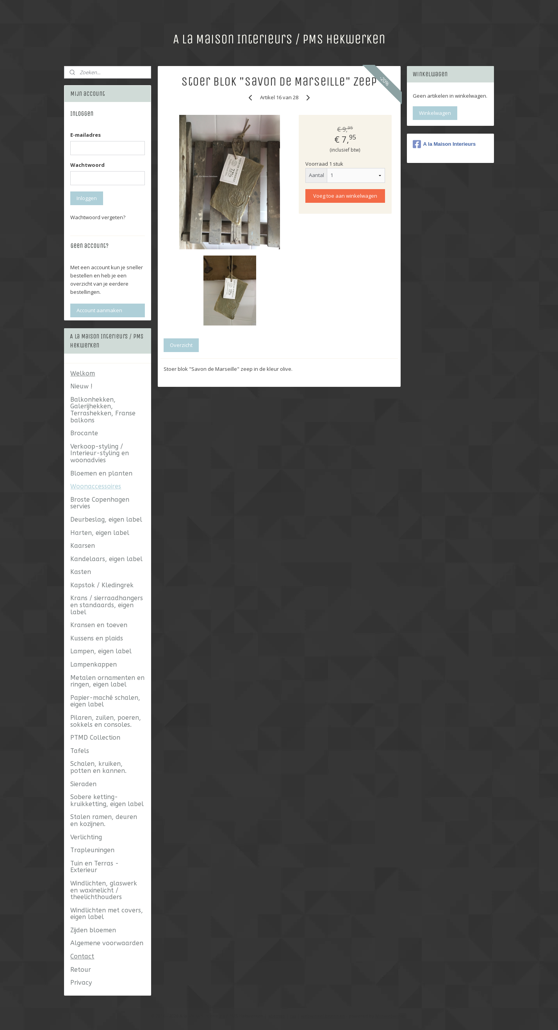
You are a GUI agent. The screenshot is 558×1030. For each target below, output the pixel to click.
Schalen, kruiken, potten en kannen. (98, 767)
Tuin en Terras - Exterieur (94, 867)
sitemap (276, 1016)
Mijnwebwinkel (391, 1016)
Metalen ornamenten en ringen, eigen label (107, 681)
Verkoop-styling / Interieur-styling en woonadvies (99, 453)
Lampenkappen (93, 664)
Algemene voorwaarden (106, 943)
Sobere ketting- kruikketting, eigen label (107, 800)
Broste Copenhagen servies (99, 503)
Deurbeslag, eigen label (106, 519)
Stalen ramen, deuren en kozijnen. (103, 820)
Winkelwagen (435, 112)
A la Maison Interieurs (444, 144)
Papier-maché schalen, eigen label (105, 701)
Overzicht (181, 345)
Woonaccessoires (95, 486)
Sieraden (83, 784)
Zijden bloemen (93, 930)
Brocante (84, 433)
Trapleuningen (92, 850)
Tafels (79, 751)
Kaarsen (82, 545)
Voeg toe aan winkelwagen (345, 195)
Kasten (80, 572)
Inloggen (87, 198)
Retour (80, 969)
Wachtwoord (87, 164)
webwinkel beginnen (323, 1016)
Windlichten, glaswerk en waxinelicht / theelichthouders (103, 890)
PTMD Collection (95, 737)
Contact (82, 956)
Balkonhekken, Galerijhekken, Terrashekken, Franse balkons (102, 410)
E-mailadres (85, 134)
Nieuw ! (81, 386)
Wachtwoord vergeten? (97, 217)
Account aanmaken (99, 310)
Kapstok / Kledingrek (102, 585)
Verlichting (86, 837)
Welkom (82, 373)
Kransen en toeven (98, 625)
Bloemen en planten (101, 473)
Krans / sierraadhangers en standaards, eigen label (106, 604)
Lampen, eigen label (101, 651)
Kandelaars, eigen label (106, 559)
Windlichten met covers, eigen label (106, 914)
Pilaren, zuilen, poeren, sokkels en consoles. (105, 721)
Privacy (81, 982)
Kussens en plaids (96, 638)
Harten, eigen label (99, 532)
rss (293, 1016)
